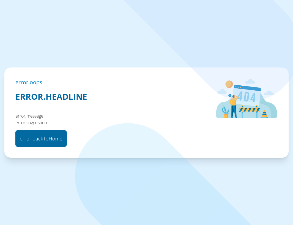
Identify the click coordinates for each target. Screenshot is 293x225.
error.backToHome (41, 138)
